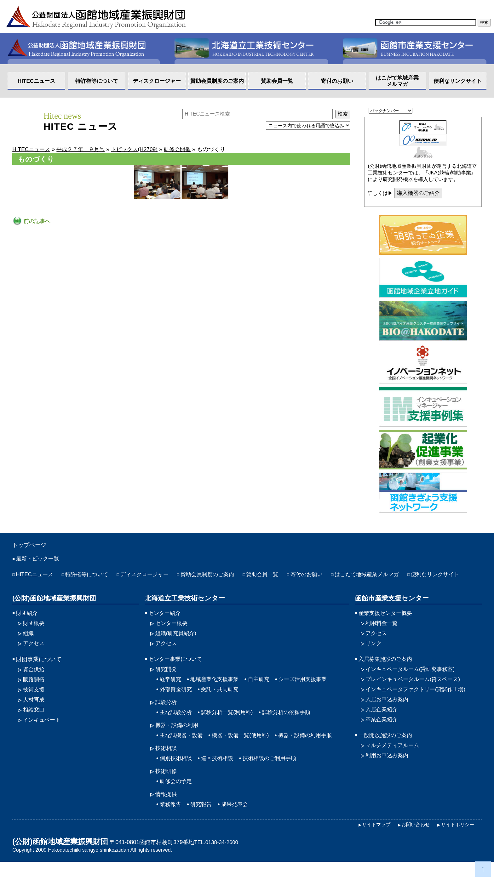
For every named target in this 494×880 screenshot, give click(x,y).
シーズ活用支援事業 (309, 693)
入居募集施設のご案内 (387, 672)
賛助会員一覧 (274, 576)
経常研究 (171, 693)
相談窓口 (34, 724)
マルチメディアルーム (393, 761)
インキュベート (43, 735)
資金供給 (34, 683)
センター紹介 (165, 625)
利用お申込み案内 (388, 772)
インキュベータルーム (412, 683)
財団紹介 (27, 625)
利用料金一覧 (382, 636)
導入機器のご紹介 (419, 193)
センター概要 (172, 636)
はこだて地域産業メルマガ (383, 576)
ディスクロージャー (150, 576)
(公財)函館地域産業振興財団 (52, 610)
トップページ (31, 545)
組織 (28, 646)
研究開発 (166, 683)
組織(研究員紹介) (177, 646)
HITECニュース (36, 576)
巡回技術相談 (220, 774)
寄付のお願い (320, 576)
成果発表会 (238, 822)
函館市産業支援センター (389, 610)
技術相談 (166, 764)
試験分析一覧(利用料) (230, 727)
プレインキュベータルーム (415, 693)
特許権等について (90, 576)
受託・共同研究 (223, 704)
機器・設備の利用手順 (312, 751)
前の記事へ (37, 221)
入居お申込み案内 (388, 714)
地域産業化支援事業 (217, 693)
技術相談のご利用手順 (274, 774)
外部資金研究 (177, 704)
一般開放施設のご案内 (387, 751)
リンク (373, 656)
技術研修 (166, 788)
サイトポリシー (456, 842)
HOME (481, 6)
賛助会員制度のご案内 (216, 576)
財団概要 (34, 636)
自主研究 (263, 693)
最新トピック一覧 (38, 560)
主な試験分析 (177, 727)
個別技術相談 (177, 774)
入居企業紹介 (382, 724)
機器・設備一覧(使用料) (244, 751)
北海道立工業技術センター (182, 610)
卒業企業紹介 (382, 735)
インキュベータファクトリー (418, 704)
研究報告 (203, 822)
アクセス (363, 6)
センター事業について (176, 672)
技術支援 (34, 704)
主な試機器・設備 (182, 751)
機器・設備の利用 (178, 740)
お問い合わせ (445, 6)
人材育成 (34, 714)
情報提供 (166, 811)
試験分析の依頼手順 (292, 727)
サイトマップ (401, 6)
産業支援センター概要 (387, 625)
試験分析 (166, 717)
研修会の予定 (177, 798)
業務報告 (171, 822)
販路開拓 (34, 693)
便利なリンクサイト (41, 586)
